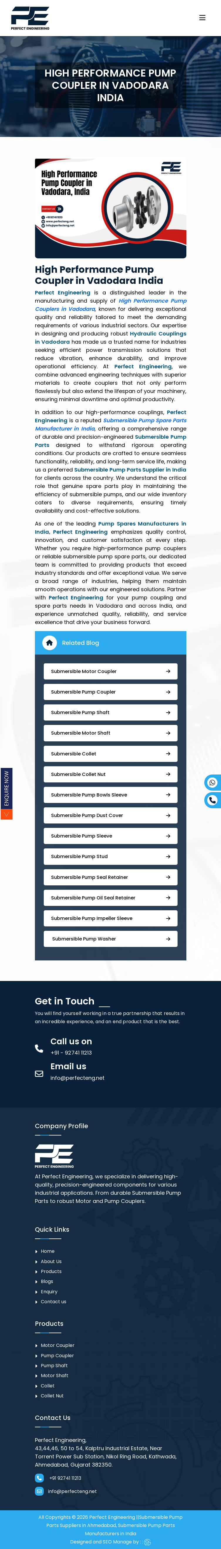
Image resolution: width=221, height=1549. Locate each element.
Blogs (47, 1281)
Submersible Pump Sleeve (110, 836)
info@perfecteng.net (66, 1491)
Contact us (53, 1301)
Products (51, 1271)
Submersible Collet (110, 753)
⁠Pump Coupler (57, 1355)
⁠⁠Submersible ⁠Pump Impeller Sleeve (110, 918)
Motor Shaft (54, 1375)
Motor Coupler (58, 1345)
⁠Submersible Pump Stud (110, 856)
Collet (48, 1385)
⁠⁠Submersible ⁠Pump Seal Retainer (110, 877)
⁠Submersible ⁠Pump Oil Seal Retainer (110, 897)
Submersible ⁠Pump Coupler (110, 692)
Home (48, 1251)
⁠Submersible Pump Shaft (110, 712)
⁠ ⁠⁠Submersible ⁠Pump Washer (110, 938)
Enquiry (49, 1291)
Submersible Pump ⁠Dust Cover (110, 815)
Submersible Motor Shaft (110, 733)
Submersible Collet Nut (110, 774)
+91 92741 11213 (58, 1478)
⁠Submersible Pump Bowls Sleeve (110, 795)
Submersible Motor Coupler (110, 671)
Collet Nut (52, 1395)
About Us (51, 1261)
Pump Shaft (54, 1365)
